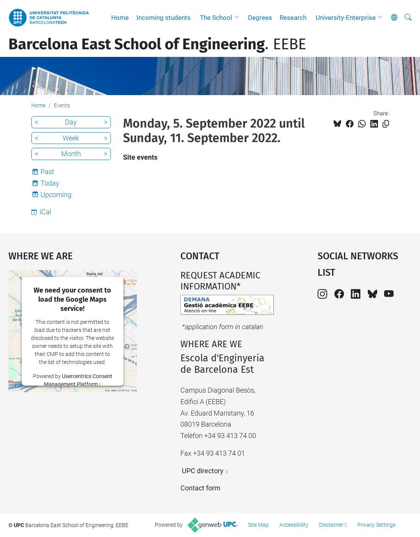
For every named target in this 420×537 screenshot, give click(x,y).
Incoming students (163, 17)
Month (71, 154)
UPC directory (202, 471)
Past (47, 172)
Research (293, 17)
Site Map (258, 525)
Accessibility (293, 525)
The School (216, 17)
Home (120, 17)
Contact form (200, 488)
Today (50, 183)
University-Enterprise (346, 17)
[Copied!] (386, 124)
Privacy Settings (376, 525)
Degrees (260, 17)
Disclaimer (331, 525)
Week (71, 138)
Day (71, 122)
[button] (238, 17)
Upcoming (56, 195)
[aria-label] (408, 17)
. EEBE (157, 44)
